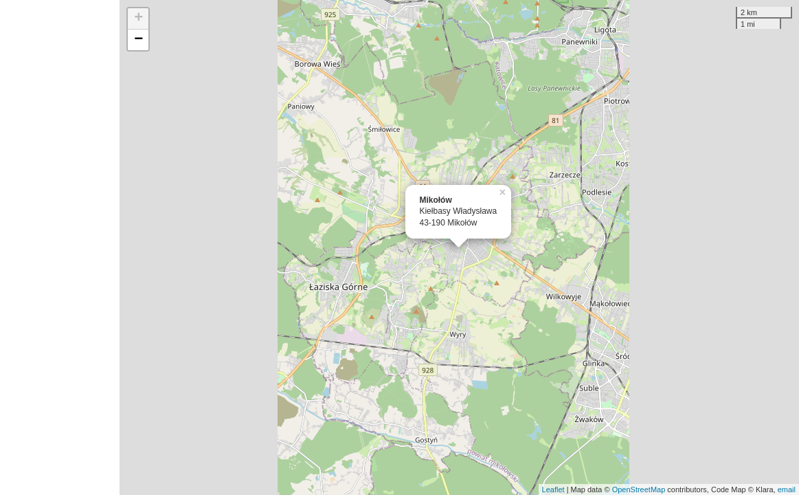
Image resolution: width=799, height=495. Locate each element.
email (787, 489)
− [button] (138, 40)
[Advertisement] (60, 247)
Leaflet (553, 489)
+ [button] (138, 18)
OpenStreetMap (639, 489)
